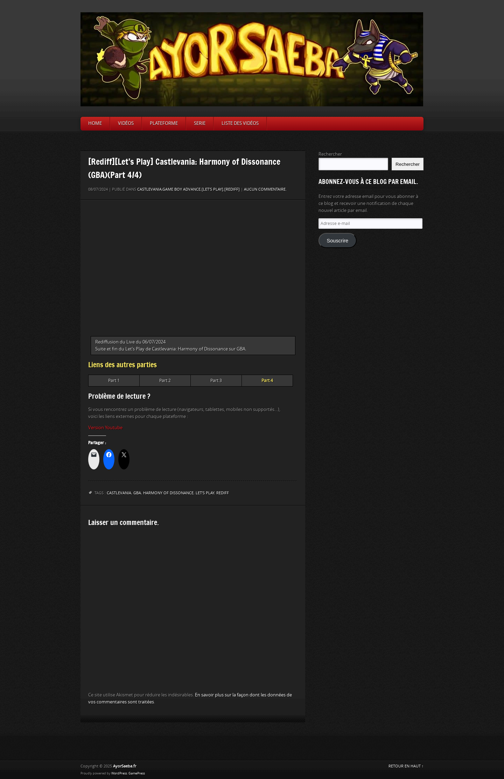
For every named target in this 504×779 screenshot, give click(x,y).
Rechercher (330, 154)
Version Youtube (105, 427)
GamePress (136, 773)
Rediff (222, 493)
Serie (199, 123)
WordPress (119, 773)
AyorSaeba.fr (124, 766)
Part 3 (216, 380)
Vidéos (126, 123)
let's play (205, 493)
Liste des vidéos (240, 123)
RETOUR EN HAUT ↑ (406, 766)
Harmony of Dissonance (168, 493)
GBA (137, 493)
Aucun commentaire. (265, 189)
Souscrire (337, 240)
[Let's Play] (212, 189)
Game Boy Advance (181, 189)
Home (95, 123)
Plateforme (164, 123)
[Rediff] (232, 189)
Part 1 (114, 380)
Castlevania (149, 189)
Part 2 (165, 380)
